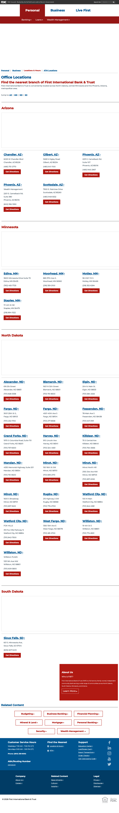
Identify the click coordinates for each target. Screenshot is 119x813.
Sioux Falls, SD (13, 638)
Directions (12, 172)
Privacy (96, 780)
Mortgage (57, 722)
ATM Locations (50, 71)
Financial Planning (87, 713)
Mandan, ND (12, 462)
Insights (54, 786)
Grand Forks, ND (15, 435)
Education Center (85, 746)
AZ (10, 95)
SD (26, 95)
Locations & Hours (32, 71)
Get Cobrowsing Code (86, 759)
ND (21, 95)
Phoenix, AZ (90, 154)
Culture (54, 783)
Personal (5, 71)
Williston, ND (91, 521)
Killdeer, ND (90, 435)
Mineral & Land (28, 722)
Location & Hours (56, 746)
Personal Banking (87, 722)
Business (16, 71)
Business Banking (57, 713)
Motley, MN (90, 273)
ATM (51, 751)
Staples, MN (12, 300)
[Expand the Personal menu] (32, 10)
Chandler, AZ (12, 154)
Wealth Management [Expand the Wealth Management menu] (58, 20)
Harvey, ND (50, 435)
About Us (19, 780)
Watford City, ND (93, 494)
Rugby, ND (50, 494)
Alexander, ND (13, 381)
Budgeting (27, 713)
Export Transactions (86, 752)
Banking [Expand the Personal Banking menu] (26, 20)
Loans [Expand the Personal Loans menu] (39, 20)
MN (15, 95)
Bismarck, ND (52, 381)
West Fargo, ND (54, 521)
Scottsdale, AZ (53, 184)
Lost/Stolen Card (84, 749)
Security (40, 731)
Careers (18, 783)
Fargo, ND (10, 408)
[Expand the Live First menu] (83, 10)
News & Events (56, 780)
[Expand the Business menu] (57, 10)
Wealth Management (72, 731)
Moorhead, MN (53, 273)
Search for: (97, 2)
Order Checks (83, 756)
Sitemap (97, 786)
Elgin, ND (88, 381)
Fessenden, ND (92, 408)
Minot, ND (50, 462)
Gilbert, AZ (50, 154)
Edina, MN (11, 273)
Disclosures (98, 783)
